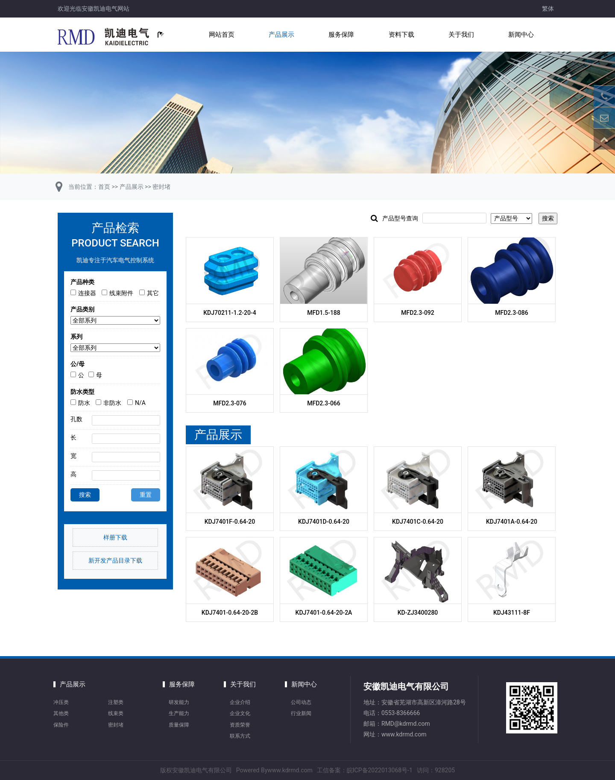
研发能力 (179, 702)
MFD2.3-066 (323, 403)
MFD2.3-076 (229, 403)
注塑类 (115, 702)
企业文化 (240, 713)
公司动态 (301, 702)
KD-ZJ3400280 (418, 612)
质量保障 (179, 725)
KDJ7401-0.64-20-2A (324, 612)
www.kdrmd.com (403, 734)
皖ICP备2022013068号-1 (380, 770)
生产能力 (179, 713)
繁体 (548, 8)
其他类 (61, 713)
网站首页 (221, 34)
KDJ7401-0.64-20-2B (230, 612)
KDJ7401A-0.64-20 (511, 521)
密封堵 (161, 186)
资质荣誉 (240, 725)
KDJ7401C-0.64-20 (417, 521)
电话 (369, 713)
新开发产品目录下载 (115, 560)
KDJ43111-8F (511, 612)
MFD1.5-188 (323, 312)
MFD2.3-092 (417, 312)
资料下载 (401, 34)
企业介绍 (240, 702)
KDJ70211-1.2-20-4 (229, 312)
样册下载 (115, 537)
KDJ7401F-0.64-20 (230, 521)
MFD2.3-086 (511, 312)
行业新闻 (301, 713)
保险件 (61, 725)
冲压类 (61, 702)
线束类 (115, 713)
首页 (104, 186)
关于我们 (461, 34)
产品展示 (281, 34)
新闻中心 (521, 34)
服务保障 (341, 34)
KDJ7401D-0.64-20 (323, 521)
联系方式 (240, 736)
